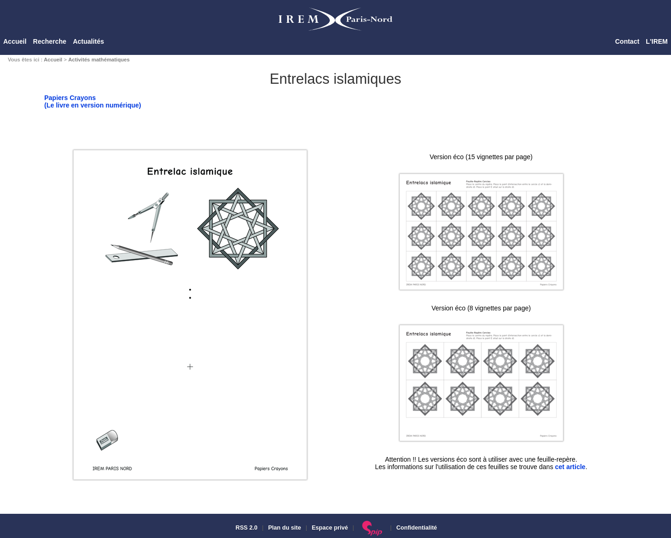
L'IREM (657, 41)
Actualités (88, 41)
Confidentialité (416, 528)
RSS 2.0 (245, 528)
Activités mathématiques (99, 59)
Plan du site (284, 528)
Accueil (15, 41)
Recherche (50, 41)
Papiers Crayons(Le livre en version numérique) (92, 101)
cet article (570, 467)
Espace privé (330, 528)
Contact (627, 41)
